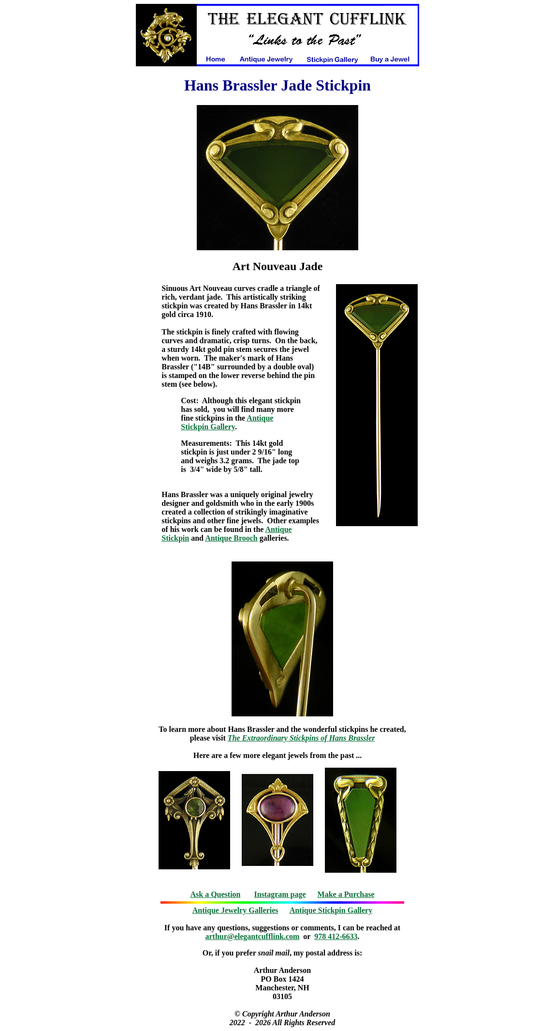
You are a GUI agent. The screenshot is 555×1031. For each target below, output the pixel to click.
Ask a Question (215, 894)
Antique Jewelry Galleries (235, 910)
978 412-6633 (335, 936)
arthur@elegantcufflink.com (252, 936)
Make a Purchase (346, 894)
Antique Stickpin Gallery (227, 422)
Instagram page (280, 894)
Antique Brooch (231, 538)
